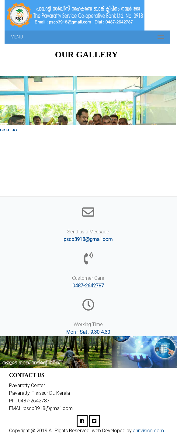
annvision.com (148, 431)
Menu (17, 37)
